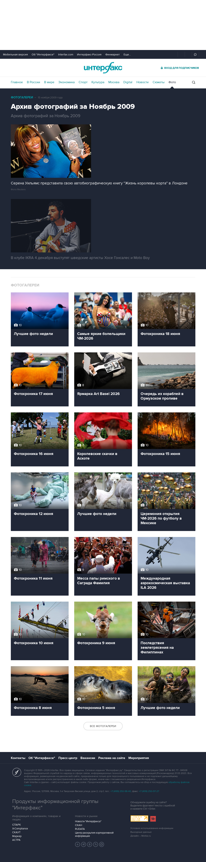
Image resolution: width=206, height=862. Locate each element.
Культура (97, 82)
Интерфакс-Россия (89, 54)
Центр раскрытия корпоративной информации (94, 834)
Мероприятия (138, 758)
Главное (17, 82)
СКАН (78, 825)
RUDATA (80, 829)
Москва (113, 82)
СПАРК (16, 824)
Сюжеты (158, 82)
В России (33, 82)
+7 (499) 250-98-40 (121, 791)
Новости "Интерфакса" (88, 821)
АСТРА (16, 840)
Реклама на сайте (111, 758)
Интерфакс (103, 68)
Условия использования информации (151, 828)
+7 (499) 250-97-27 (149, 791)
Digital (127, 82)
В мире (49, 82)
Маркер (16, 836)
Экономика (66, 82)
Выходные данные (141, 832)
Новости (142, 82)
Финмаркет (112, 54)
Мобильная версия (15, 54)
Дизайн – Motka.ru (140, 835)
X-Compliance (20, 828)
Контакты (18, 758)
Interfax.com (65, 54)
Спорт (83, 82)
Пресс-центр (67, 758)
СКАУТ (16, 832)
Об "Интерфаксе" (43, 54)
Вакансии (87, 758)
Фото (172, 82)
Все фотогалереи (103, 726)
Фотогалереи (22, 97)
